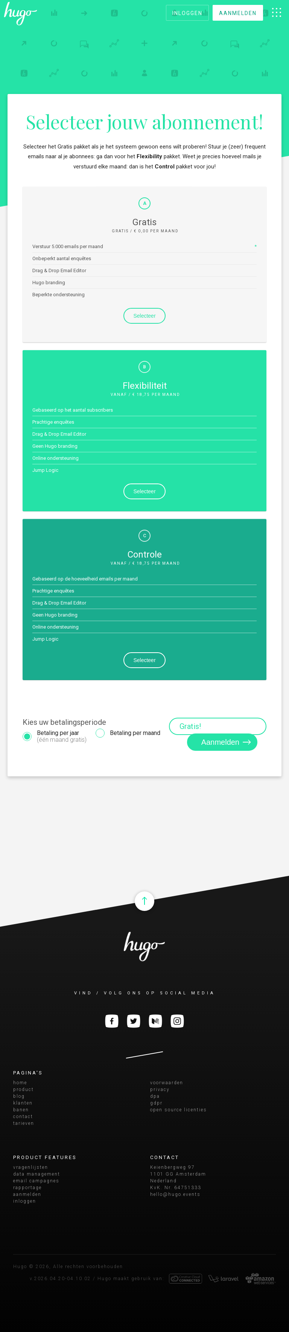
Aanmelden (228, 742)
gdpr (156, 1103)
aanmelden (238, 13)
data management (36, 1174)
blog (19, 1096)
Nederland (163, 1180)
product (23, 1089)
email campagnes (36, 1180)
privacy (160, 1089)
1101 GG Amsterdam (178, 1174)
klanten (23, 1103)
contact (23, 1116)
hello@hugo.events (175, 1194)
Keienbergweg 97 (172, 1167)
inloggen (187, 13)
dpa (155, 1096)
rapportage (27, 1187)
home (20, 1082)
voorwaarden (166, 1082)
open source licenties (178, 1109)
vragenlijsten (30, 1167)
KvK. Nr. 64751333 (175, 1187)
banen (21, 1109)
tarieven (23, 1123)
